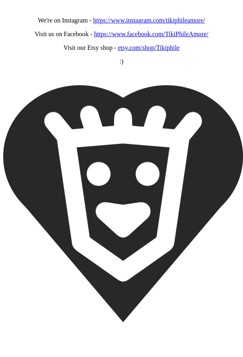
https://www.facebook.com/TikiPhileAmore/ (151, 34)
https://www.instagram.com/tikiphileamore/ (149, 20)
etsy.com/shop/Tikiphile (149, 47)
